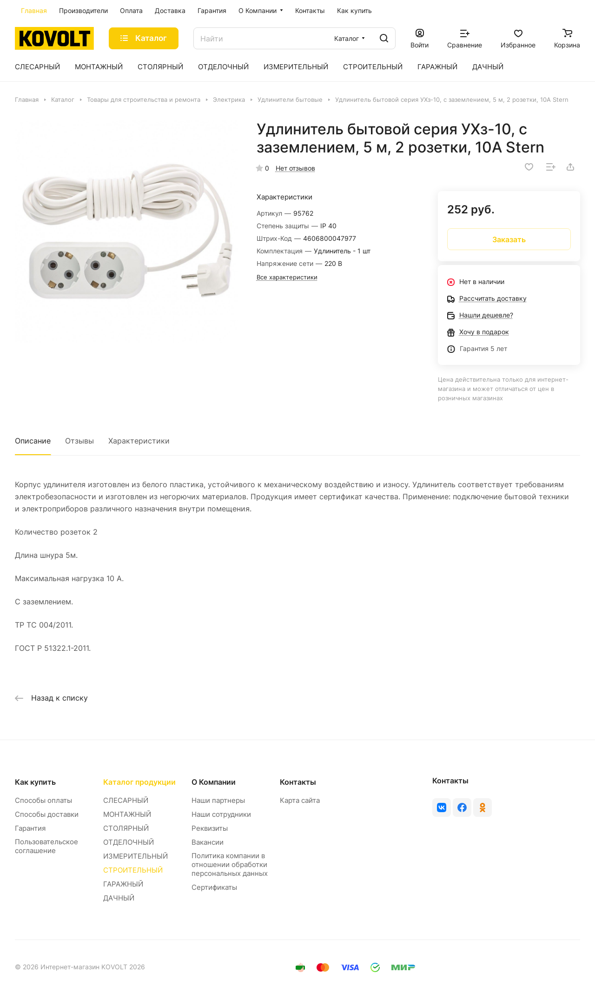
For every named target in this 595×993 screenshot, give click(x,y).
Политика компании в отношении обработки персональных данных (230, 864)
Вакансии (208, 842)
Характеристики (139, 440)
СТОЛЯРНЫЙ (126, 828)
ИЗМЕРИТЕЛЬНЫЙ (135, 856)
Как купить (35, 782)
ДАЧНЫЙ (118, 898)
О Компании (214, 782)
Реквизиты (210, 828)
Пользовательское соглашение (46, 846)
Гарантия (30, 828)
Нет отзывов (295, 168)
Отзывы (79, 440)
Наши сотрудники (221, 814)
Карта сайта (300, 800)
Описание (33, 440)
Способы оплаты (43, 800)
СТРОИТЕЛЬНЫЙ (133, 870)
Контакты (298, 782)
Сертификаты (214, 887)
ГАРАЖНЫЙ (123, 884)
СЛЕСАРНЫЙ (125, 800)
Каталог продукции (139, 782)
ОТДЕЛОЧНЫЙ (128, 842)
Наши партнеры (218, 800)
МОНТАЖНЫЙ (127, 814)
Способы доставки (47, 814)
